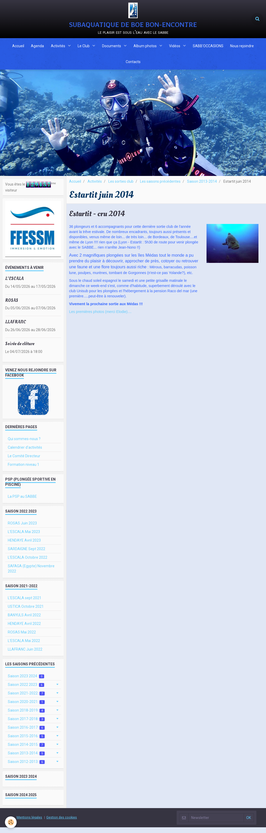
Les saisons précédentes (160, 187)
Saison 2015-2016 (26, 742)
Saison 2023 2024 (26, 682)
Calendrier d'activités (25, 453)
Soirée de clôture (19, 349)
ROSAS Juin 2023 (22, 529)
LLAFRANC (15, 328)
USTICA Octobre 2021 (26, 612)
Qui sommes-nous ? (24, 444)
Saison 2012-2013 (26, 767)
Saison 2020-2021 (26, 707)
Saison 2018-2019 (26, 716)
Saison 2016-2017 (26, 733)
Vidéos (177, 48)
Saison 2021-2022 (26, 699)
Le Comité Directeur (24, 462)
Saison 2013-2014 (202, 187)
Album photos (146, 48)
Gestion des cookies (61, 823)
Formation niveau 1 (23, 470)
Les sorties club (121, 187)
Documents (112, 48)
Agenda (35, 48)
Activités (56, 48)
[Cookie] (11, 822)
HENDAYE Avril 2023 (24, 546)
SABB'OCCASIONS (210, 48)
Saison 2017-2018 (26, 724)
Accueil (15, 48)
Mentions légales (29, 823)
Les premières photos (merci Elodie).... (100, 317)
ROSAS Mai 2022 (22, 638)
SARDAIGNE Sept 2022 (26, 554)
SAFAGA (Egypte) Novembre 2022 (31, 574)
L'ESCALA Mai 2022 (24, 646)
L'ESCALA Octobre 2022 (27, 563)
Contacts (133, 66)
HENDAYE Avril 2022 (24, 629)
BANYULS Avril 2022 (24, 621)
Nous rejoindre (245, 48)
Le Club (83, 48)
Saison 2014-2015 (26, 750)
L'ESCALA (14, 284)
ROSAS (11, 306)
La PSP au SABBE (22, 502)
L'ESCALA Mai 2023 (24, 537)
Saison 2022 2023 (26, 690)
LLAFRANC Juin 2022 (25, 655)
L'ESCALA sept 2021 (24, 604)
